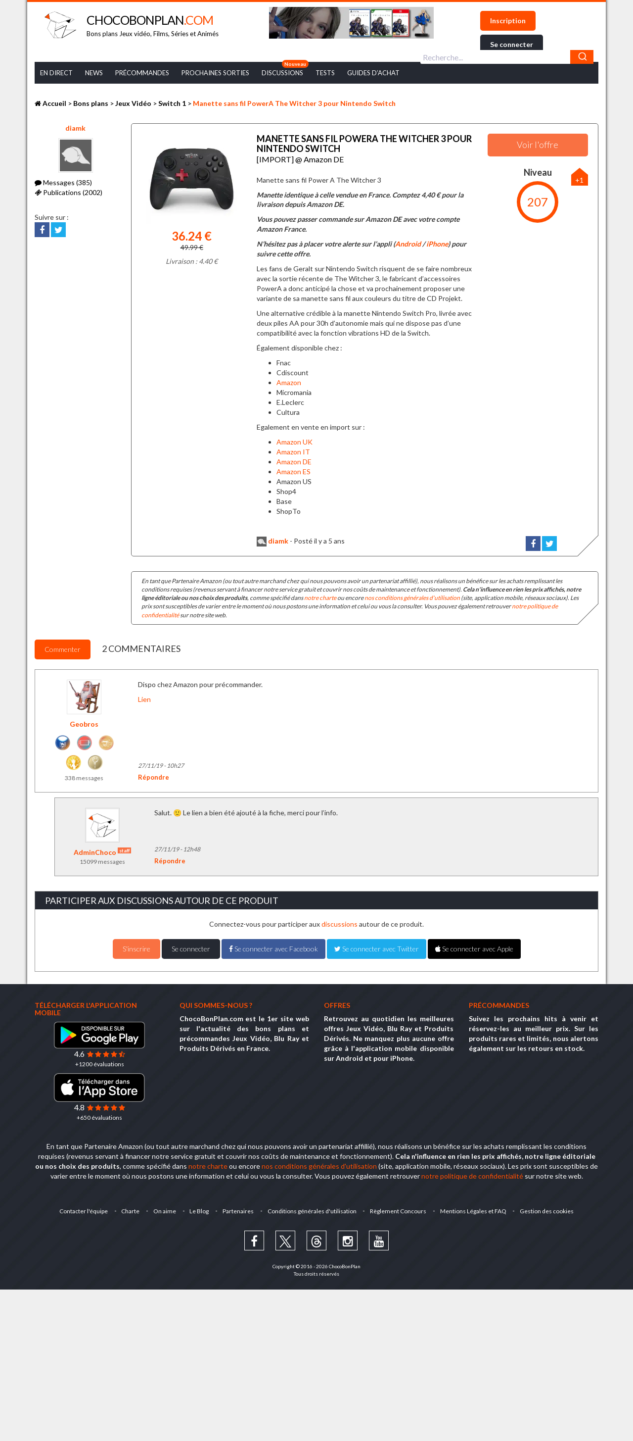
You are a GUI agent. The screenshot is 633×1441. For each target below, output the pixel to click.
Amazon (288, 382)
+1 (579, 180)
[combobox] (506, 57)
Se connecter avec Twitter (376, 948)
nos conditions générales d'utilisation (412, 597)
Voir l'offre (537, 144)
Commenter (63, 649)
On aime (164, 1210)
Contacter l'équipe (82, 1210)
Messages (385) (63, 182)
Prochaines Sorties (215, 73)
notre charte (320, 597)
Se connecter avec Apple (474, 948)
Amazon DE (294, 461)
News (94, 73)
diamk (75, 128)
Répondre (153, 777)
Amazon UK (294, 441)
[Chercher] (581, 57)
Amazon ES (293, 471)
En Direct (56, 73)
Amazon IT (293, 451)
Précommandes (142, 73)
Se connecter (511, 44)
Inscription (508, 20)
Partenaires (238, 1210)
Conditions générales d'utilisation (312, 1210)
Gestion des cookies (548, 1210)
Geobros (84, 723)
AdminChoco (102, 851)
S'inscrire (136, 948)
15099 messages (102, 861)
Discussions (282, 73)
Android (408, 243)
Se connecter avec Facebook (273, 948)
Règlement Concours (398, 1210)
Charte (130, 1210)
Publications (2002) (68, 192)
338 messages (84, 777)
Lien (144, 699)
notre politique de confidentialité (472, 1175)
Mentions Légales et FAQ (474, 1210)
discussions (339, 923)
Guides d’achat (373, 73)
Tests (325, 73)
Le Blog (199, 1210)
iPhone (437, 243)
